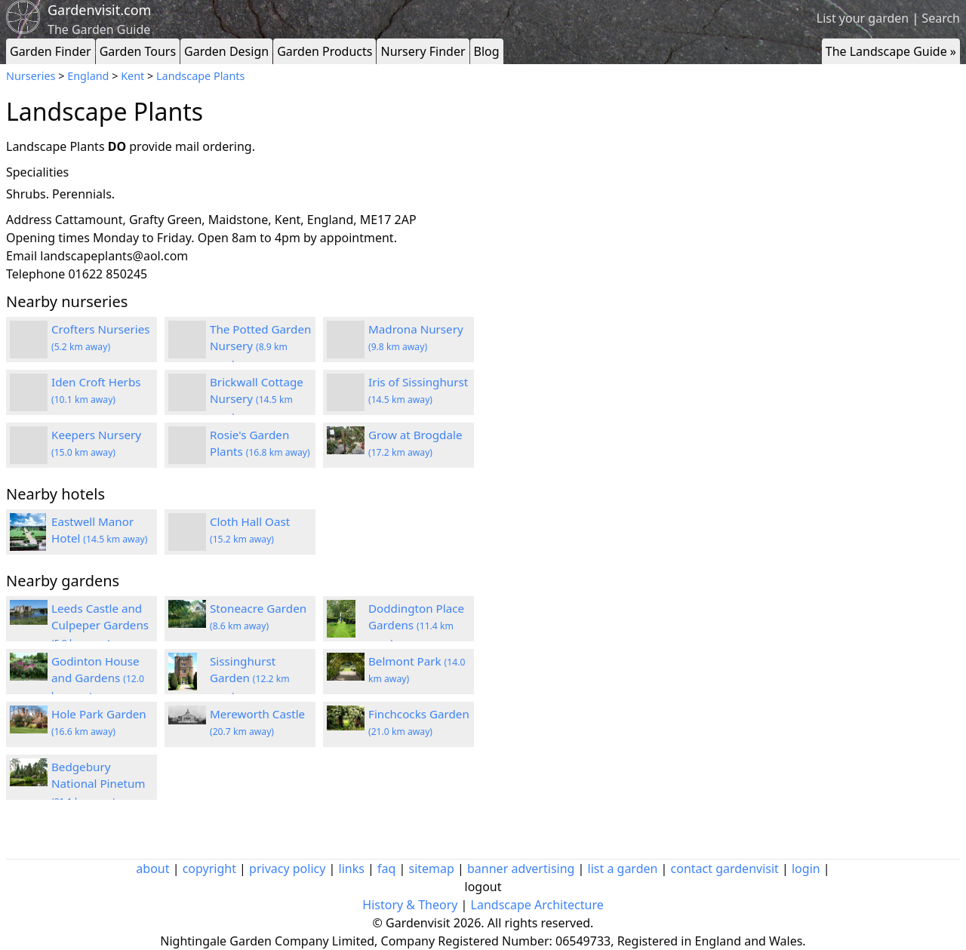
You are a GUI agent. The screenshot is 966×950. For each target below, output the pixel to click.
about (152, 868)
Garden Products (324, 51)
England (88, 76)
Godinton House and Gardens (97, 678)
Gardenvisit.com (99, 10)
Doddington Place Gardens (416, 625)
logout (483, 886)
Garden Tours (138, 51)
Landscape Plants (200, 76)
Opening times (48, 237)
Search (940, 18)
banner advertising (520, 868)
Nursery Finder (422, 51)
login (806, 868)
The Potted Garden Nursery (260, 346)
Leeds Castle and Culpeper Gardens (100, 625)
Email (21, 255)
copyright (209, 868)
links (352, 868)
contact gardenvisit (725, 868)
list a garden (623, 868)
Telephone (35, 274)
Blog (487, 51)
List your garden (863, 18)
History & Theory (409, 904)
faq (386, 868)
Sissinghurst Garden (250, 678)
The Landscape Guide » (891, 51)
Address (29, 219)
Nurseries (30, 76)
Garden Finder (50, 51)
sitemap (431, 868)
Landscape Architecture (537, 904)
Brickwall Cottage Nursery (256, 399)
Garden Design (226, 51)
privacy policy (287, 868)
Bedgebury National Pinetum (98, 784)
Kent (132, 76)
